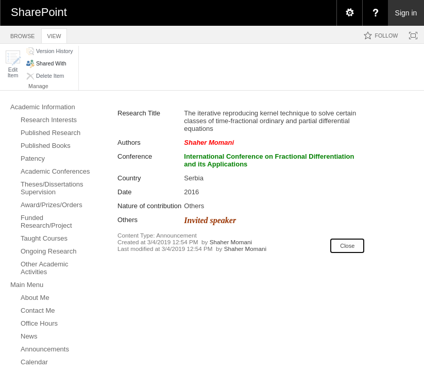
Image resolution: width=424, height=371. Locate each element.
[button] (13, 64)
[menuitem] (349, 13)
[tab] (22, 34)
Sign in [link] (406, 13)
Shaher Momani (231, 242)
